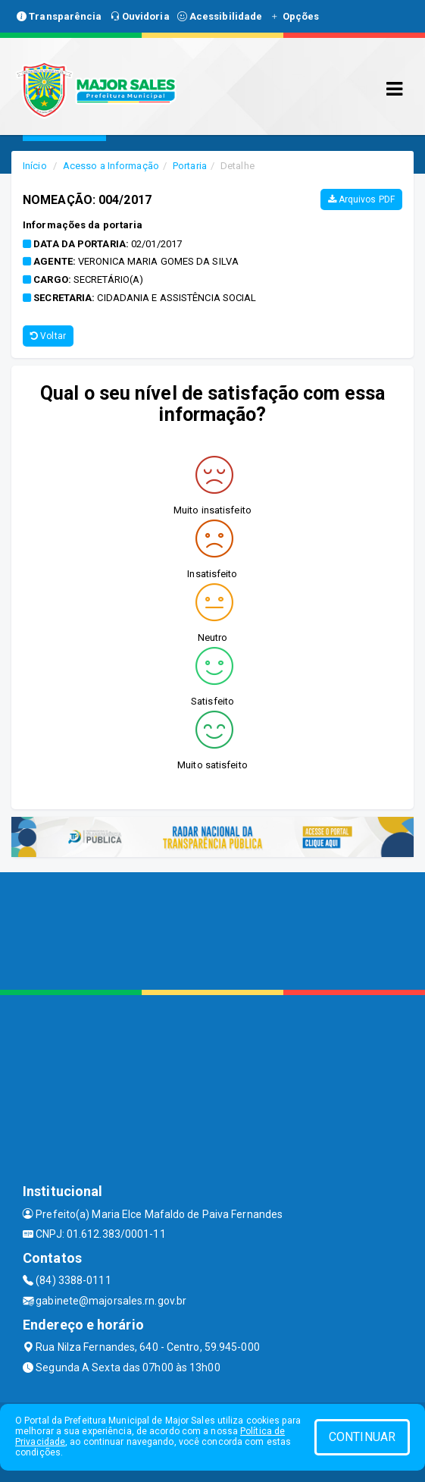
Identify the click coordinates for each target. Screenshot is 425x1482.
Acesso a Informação (111, 165)
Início (35, 165)
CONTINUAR (362, 1437)
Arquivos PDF (361, 199)
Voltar (48, 336)
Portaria (190, 165)
